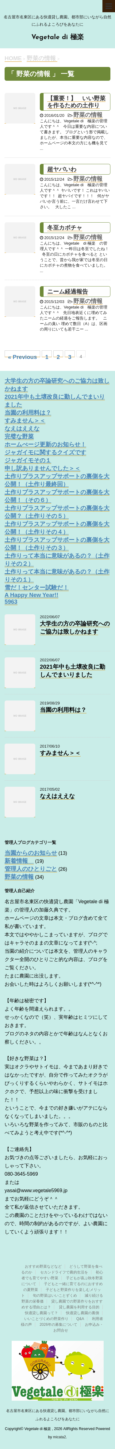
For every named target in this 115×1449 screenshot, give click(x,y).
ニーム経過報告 (67, 291)
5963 (11, 601)
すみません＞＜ (25, 420)
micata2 (59, 1437)
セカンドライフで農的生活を (64, 1272)
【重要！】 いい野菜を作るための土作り (76, 102)
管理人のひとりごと (31, 869)
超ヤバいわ (61, 169)
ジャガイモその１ (28, 460)
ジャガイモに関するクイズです (45, 452)
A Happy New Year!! (31, 595)
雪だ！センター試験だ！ (37, 587)
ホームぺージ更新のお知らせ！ (45, 444)
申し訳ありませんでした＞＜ (42, 468)
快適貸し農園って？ (41, 1313)
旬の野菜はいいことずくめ (55, 1295)
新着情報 (19, 861)
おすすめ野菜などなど (43, 1266)
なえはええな (22, 428)
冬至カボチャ (64, 227)
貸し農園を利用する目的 (79, 1307)
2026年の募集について (58, 1324)
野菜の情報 (87, 115)
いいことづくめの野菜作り (46, 1319)
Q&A (80, 1319)
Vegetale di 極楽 (57, 37)
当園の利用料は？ (28, 412)
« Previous (22, 355)
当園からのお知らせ (31, 853)
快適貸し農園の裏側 (82, 1313)
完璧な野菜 (19, 436)
